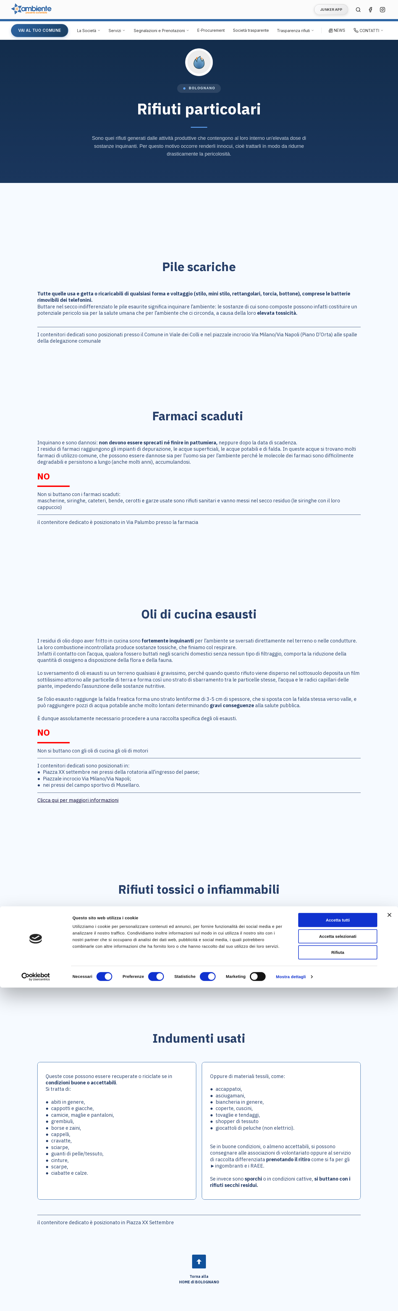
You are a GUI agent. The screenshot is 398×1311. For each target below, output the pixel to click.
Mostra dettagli (291, 1300)
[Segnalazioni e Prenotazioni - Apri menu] (161, 30)
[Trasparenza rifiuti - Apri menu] (296, 30)
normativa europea (122, 929)
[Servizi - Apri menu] (117, 30)
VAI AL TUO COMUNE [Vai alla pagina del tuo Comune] (39, 30)
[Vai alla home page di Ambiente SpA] (31, 12)
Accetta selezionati (337, 1259)
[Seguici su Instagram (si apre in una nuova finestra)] (382, 9)
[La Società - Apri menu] (89, 30)
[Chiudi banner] (389, 1238)
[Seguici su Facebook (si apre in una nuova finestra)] (370, 9)
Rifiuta (337, 1275)
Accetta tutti (338, 1243)
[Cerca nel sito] (358, 9)
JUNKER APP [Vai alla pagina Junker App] (331, 9)
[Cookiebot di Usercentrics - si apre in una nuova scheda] (36, 1300)
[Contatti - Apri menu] (368, 30)
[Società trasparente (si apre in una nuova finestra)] (251, 30)
